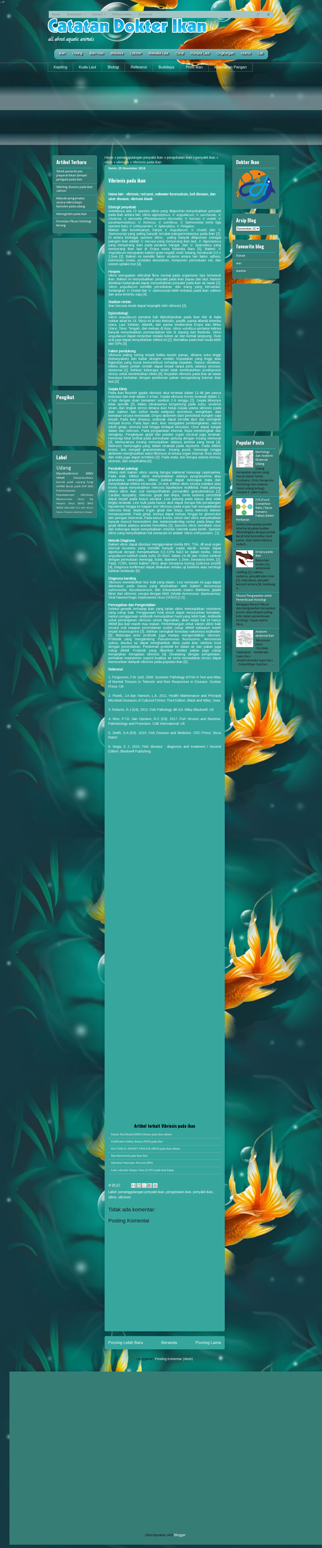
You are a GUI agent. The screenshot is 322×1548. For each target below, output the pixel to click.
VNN (83, 508)
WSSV (59, 507)
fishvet (240, 256)
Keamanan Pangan (230, 67)
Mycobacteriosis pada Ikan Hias (129, 1155)
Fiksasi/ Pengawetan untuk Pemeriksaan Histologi (254, 598)
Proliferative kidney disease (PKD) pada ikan (137, 1141)
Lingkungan (225, 53)
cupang (80, 482)
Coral (180, 53)
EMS (90, 486)
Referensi (139, 67)
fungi (90, 482)
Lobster (136, 53)
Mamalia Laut (158, 53)
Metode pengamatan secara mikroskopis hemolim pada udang (70, 202)
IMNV (89, 473)
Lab (260, 53)
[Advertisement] (161, 112)
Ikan (62, 53)
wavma (241, 271)
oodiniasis (79, 512)
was (239, 263)
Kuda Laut (87, 67)
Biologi (113, 67)
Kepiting (60, 67)
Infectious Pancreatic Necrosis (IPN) (132, 1162)
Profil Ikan (194, 67)
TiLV (77, 508)
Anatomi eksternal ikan (265, 634)
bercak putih (65, 482)
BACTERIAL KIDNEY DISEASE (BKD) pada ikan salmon (145, 1148)
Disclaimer (74, 14)
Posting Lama (208, 1342)
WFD (90, 503)
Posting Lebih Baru (125, 1342)
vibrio (109, 162)
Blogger (179, 1535)
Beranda (169, 1342)
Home (56, 14)
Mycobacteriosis (67, 473)
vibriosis (122, 162)
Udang (77, 53)
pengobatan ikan (179, 157)
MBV (72, 508)
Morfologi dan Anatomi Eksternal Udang (264, 458)
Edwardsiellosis (83, 478)
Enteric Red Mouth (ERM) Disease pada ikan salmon (141, 1134)
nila (66, 507)
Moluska (117, 53)
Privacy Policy (122, 14)
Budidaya (166, 67)
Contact (97, 14)
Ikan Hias (96, 53)
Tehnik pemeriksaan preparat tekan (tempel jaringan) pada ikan (71, 175)
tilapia (88, 512)
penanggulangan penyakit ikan (140, 157)
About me (145, 14)
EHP (84, 486)
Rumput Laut (200, 53)
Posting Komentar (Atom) (174, 1359)
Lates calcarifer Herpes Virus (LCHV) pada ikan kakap (142, 1170)
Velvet (60, 478)
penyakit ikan (205, 157)
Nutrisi (246, 53)
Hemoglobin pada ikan (71, 214)
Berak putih (73, 486)
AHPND (60, 486)
